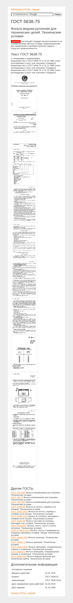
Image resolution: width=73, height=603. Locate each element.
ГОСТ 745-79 (17, 497)
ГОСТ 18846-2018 (19, 537)
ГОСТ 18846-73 (18, 542)
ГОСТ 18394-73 (18, 551)
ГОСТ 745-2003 (18, 492)
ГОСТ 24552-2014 (19, 511)
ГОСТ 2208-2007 (19, 525)
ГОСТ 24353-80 (18, 521)
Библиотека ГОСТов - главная (25, 9)
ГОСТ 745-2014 (18, 502)
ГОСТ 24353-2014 (19, 516)
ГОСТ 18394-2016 (19, 547)
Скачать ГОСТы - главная (23, 593)
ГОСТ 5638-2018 (19, 556)
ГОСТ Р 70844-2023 (20, 530)
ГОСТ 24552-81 (18, 507)
